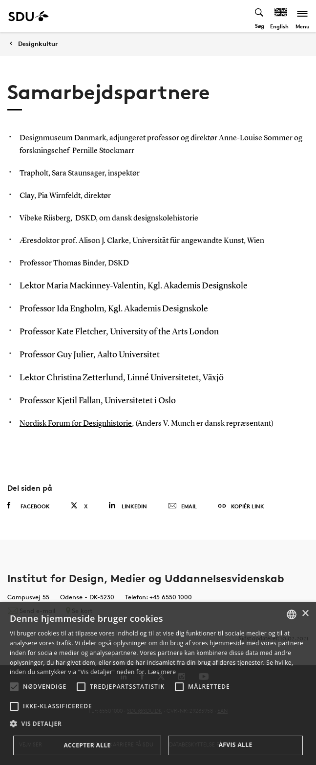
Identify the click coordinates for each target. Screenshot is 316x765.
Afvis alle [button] (236, 745)
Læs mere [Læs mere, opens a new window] (162, 672)
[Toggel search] (259, 16)
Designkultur (38, 44)
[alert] (158, 683)
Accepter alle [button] (86, 745)
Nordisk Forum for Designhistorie (76, 424)
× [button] (305, 613)
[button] (14, 687)
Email (182, 506)
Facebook (28, 506)
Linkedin (127, 506)
